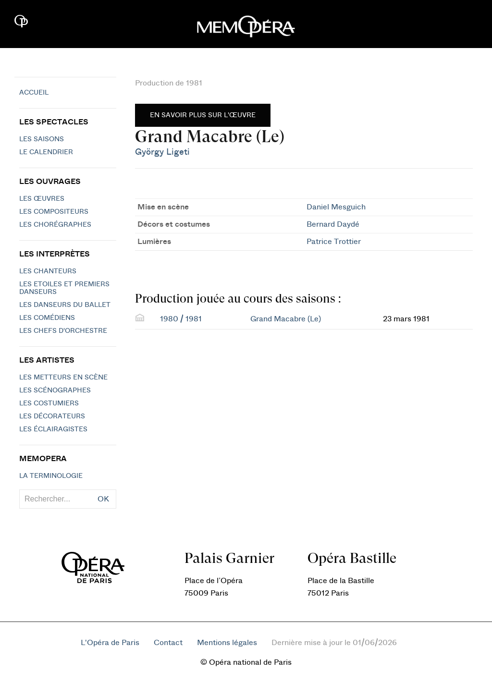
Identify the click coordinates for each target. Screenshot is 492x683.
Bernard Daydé (333, 224)
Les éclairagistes (53, 429)
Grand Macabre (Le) (285, 319)
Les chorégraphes (55, 224)
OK (103, 499)
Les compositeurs (53, 211)
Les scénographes (55, 390)
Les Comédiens (47, 318)
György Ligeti (162, 152)
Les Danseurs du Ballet (65, 305)
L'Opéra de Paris (110, 642)
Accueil (34, 92)
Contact (168, 642)
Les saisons (41, 139)
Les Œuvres (41, 198)
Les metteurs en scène (63, 377)
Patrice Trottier (334, 241)
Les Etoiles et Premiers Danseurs (64, 288)
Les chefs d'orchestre (63, 331)
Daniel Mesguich (336, 207)
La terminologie (51, 476)
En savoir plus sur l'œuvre (203, 115)
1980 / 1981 (181, 319)
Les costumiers (49, 403)
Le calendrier (46, 152)
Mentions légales (227, 642)
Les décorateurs (52, 416)
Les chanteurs (47, 271)
